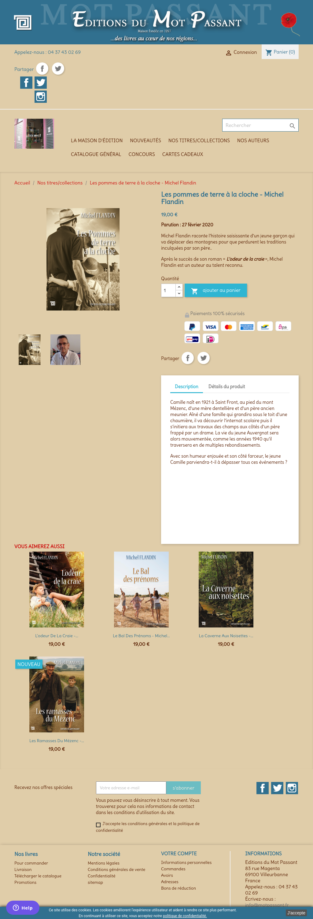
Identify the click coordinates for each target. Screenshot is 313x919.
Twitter (41, 82)
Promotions (25, 882)
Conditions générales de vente (116, 869)
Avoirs (167, 875)
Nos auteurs (253, 140)
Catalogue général (96, 154)
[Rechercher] (260, 125)
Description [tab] (186, 386)
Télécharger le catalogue (37, 876)
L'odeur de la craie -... (56, 635)
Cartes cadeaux (182, 154)
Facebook (26, 82)
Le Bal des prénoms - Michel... (141, 635)
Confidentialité (102, 876)
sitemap (95, 882)
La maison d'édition (97, 140)
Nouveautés (145, 140)
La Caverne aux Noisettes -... (226, 635)
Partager (42, 68)
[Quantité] (168, 290)
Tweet (58, 68)
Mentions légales (104, 863)
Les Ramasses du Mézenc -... (56, 740)
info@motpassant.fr (267, 905)
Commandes (173, 869)
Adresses (170, 881)
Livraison (23, 869)
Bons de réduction (178, 888)
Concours (142, 154)
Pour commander (31, 863)
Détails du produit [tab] (226, 386)
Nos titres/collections (199, 140)
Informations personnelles (186, 862)
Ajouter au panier (216, 291)
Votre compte (179, 853)
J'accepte (296, 912)
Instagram (41, 97)
